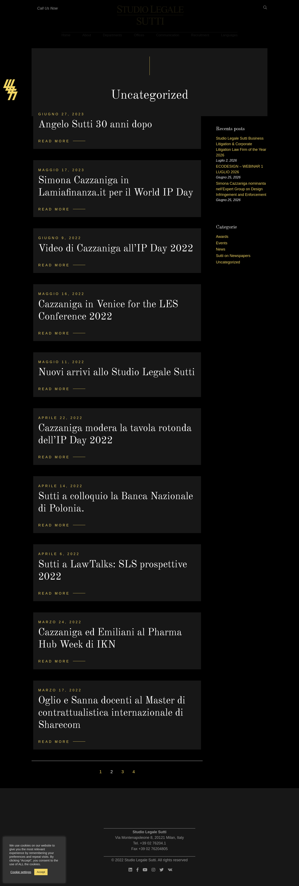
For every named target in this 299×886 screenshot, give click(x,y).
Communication (167, 34)
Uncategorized (228, 262)
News (220, 249)
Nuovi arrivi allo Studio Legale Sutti (116, 372)
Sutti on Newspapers (233, 256)
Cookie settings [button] (20, 872)
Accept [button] (41, 872)
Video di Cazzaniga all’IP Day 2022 (116, 249)
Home (65, 34)
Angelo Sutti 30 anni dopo (95, 125)
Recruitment (200, 34)
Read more (54, 141)
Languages (229, 34)
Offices (139, 34)
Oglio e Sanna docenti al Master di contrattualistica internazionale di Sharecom (111, 713)
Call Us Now (47, 8)
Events (221, 243)
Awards (222, 237)
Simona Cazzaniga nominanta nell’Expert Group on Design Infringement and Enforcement (241, 189)
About (86, 34)
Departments (112, 34)
